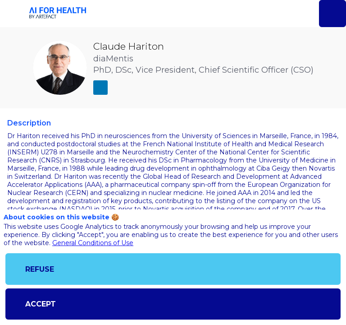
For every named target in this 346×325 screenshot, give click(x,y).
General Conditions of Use (92, 243)
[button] (13, 13)
